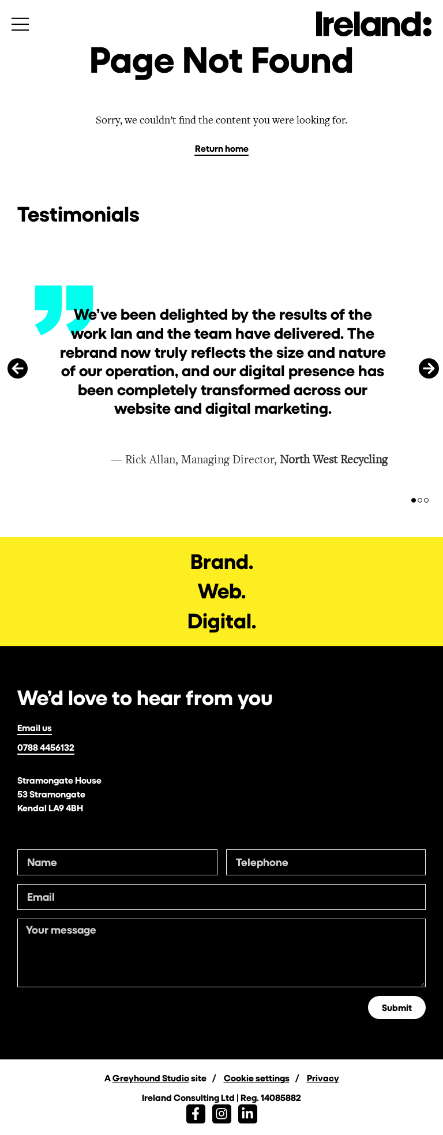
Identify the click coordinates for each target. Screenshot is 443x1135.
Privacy (323, 1077)
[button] (17, 368)
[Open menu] (20, 24)
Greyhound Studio (150, 1077)
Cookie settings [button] (257, 1077)
